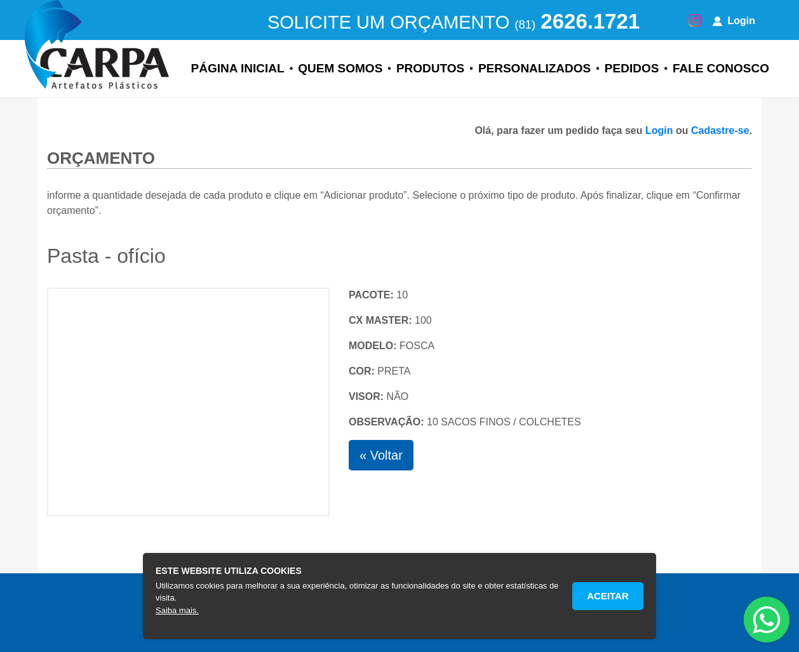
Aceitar (608, 595)
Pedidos (632, 68)
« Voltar (381, 455)
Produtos (430, 68)
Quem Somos (340, 68)
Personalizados (534, 68)
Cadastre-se (720, 130)
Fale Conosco (721, 68)
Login (734, 20)
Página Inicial (238, 68)
